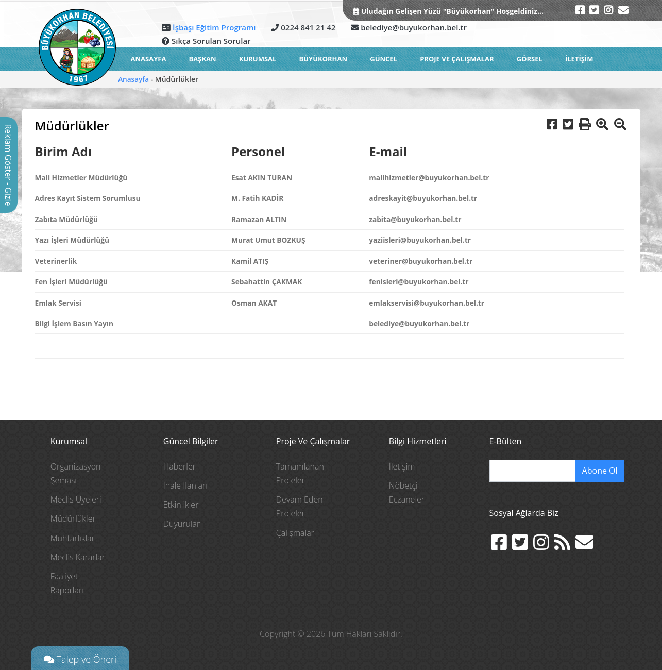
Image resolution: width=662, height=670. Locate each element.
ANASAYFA (148, 58)
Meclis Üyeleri (75, 499)
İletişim (402, 466)
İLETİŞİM (579, 58)
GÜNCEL (383, 58)
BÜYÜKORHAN (323, 58)
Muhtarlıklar (72, 537)
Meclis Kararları (78, 557)
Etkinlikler (181, 504)
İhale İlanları (185, 485)
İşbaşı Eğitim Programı (213, 27)
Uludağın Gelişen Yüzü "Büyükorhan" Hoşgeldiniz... (451, 11)
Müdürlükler (73, 518)
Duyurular (181, 523)
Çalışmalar (295, 532)
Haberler (179, 466)
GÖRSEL (529, 58)
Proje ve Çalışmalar (457, 58)
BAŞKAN (202, 58)
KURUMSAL (258, 58)
